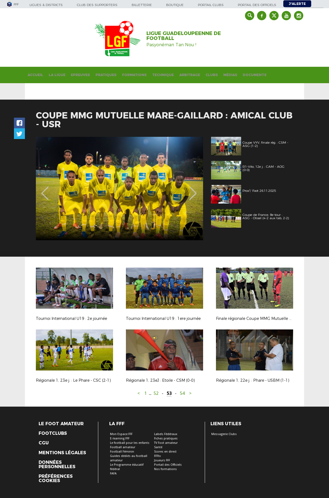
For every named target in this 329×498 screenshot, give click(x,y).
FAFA (113, 473)
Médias (230, 75)
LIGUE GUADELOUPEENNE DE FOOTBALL (183, 35)
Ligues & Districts (46, 4)
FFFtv (157, 456)
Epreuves (80, 75)
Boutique (175, 4)
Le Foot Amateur (61, 424)
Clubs (212, 75)
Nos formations (165, 469)
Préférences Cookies (56, 478)
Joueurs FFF (162, 460)
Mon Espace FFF (121, 434)
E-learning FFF (119, 438)
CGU (44, 443)
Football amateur (122, 447)
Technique (163, 75)
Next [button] (193, 189)
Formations (134, 75)
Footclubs (53, 433)
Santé (158, 447)
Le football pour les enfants (129, 443)
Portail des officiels (257, 4)
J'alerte (297, 4)
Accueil (35, 75)
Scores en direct (165, 451)
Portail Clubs (211, 4)
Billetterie (142, 4)
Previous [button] (45, 189)
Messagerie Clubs (224, 434)
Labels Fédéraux (165, 434)
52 (156, 393)
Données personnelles (57, 464)
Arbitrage (189, 75)
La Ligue (57, 75)
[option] (119, 188)
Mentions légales (62, 453)
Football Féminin (122, 451)
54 (182, 393)
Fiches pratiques (166, 438)
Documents (255, 75)
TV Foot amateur (166, 443)
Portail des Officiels (168, 465)
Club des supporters (97, 4)
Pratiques (106, 75)
